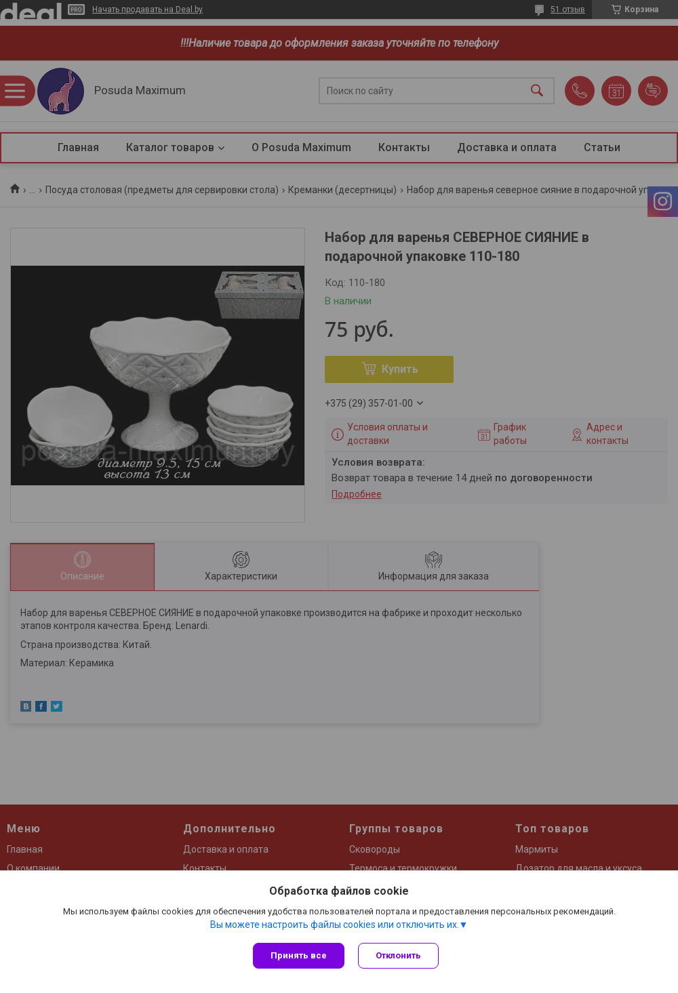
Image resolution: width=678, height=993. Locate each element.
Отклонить (398, 955)
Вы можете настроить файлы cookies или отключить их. (334, 924)
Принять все (299, 955)
